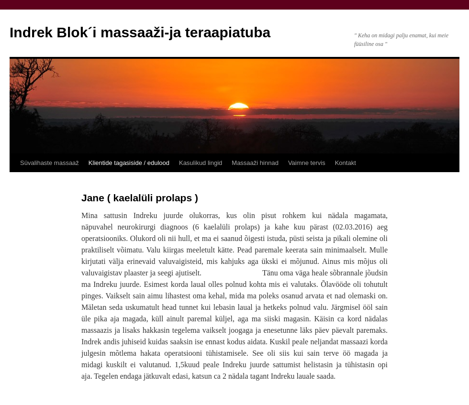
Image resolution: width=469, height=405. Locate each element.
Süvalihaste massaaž (49, 162)
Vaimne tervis (306, 162)
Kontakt (345, 162)
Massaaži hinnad (255, 162)
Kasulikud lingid (200, 162)
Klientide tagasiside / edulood (129, 162)
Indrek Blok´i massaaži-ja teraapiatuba (140, 32)
